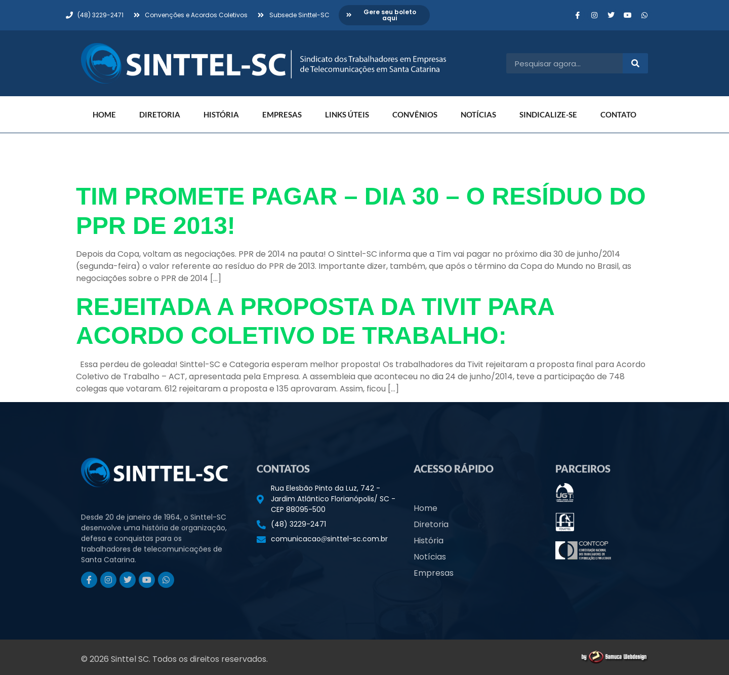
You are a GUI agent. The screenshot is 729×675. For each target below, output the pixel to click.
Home (104, 114)
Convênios (414, 114)
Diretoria (159, 114)
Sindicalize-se (548, 114)
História (221, 114)
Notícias (478, 114)
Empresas (282, 114)
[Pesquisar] (635, 63)
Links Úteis (347, 114)
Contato (618, 114)
